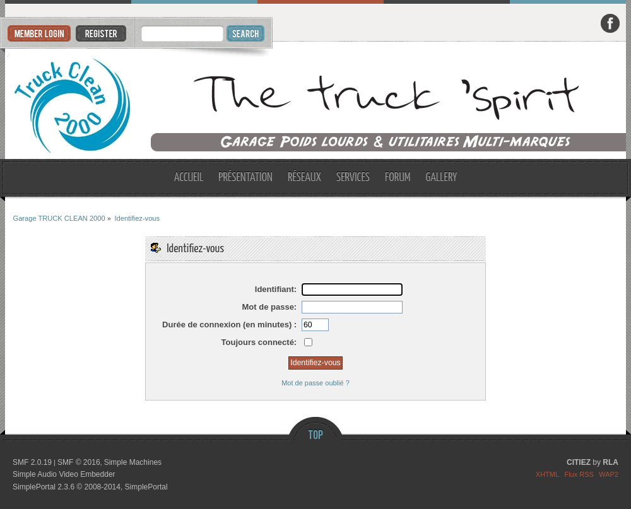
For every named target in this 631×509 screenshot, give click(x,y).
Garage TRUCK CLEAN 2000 (315, 100)
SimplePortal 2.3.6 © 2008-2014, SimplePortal (90, 487)
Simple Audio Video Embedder (64, 474)
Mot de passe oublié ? (315, 383)
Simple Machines (133, 462)
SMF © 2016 (78, 462)
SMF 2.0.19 (32, 462)
